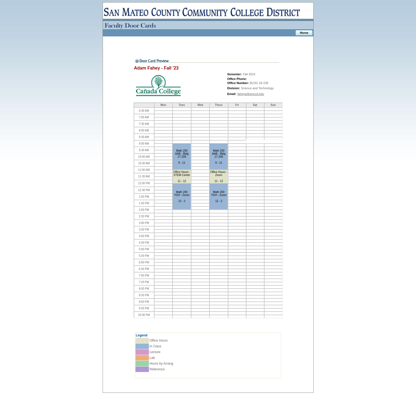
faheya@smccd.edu (250, 94)
